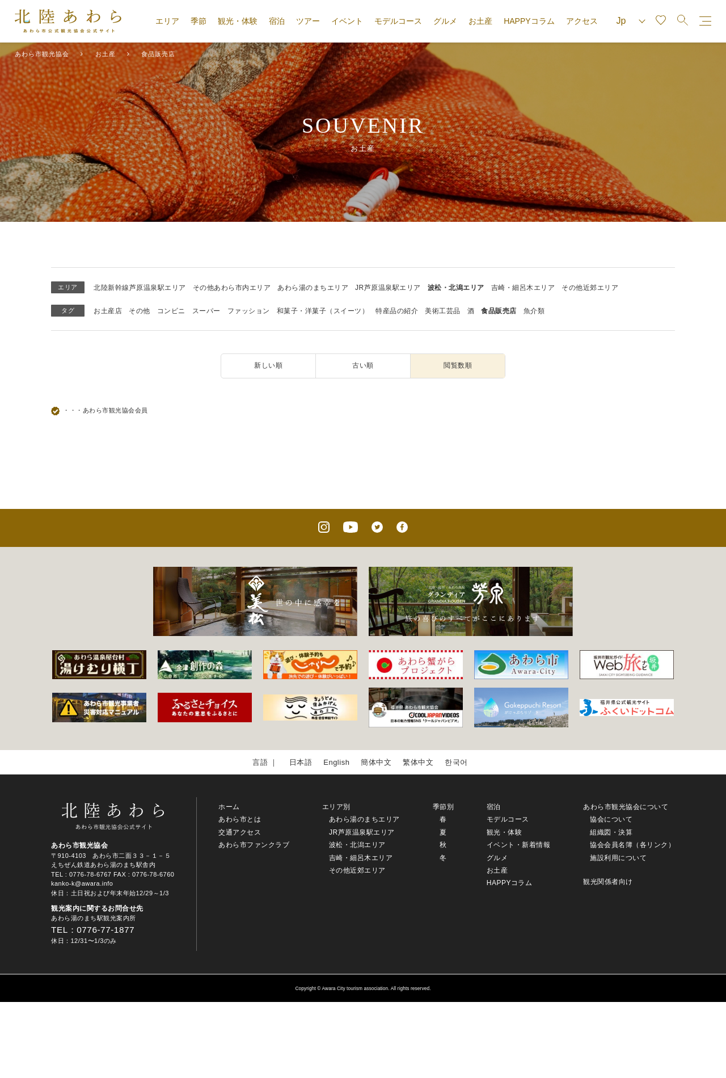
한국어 (456, 762)
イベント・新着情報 (519, 845)
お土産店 (108, 311)
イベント (347, 21)
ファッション (248, 311)
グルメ (445, 21)
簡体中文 (376, 762)
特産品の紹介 (396, 311)
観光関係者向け (608, 882)
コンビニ (171, 311)
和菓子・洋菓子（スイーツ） (323, 311)
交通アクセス (239, 832)
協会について (611, 819)
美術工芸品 (443, 311)
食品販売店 (499, 311)
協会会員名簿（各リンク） (632, 845)
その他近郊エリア (590, 288)
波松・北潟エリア (456, 288)
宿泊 (277, 21)
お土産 (480, 21)
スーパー (206, 311)
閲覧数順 (458, 365)
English (336, 762)
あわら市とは (239, 819)
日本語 (301, 762)
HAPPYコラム (529, 21)
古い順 (363, 365)
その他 (139, 311)
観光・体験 (238, 21)
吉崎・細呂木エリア (523, 288)
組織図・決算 (611, 832)
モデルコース (398, 21)
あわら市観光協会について (625, 807)
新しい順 (268, 365)
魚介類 (534, 311)
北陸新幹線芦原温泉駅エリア (140, 288)
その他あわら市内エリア (232, 288)
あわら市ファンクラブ (253, 845)
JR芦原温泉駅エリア (388, 288)
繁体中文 (418, 762)
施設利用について (618, 858)
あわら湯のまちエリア (312, 288)
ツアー (308, 21)
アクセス (582, 21)
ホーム (229, 807)
